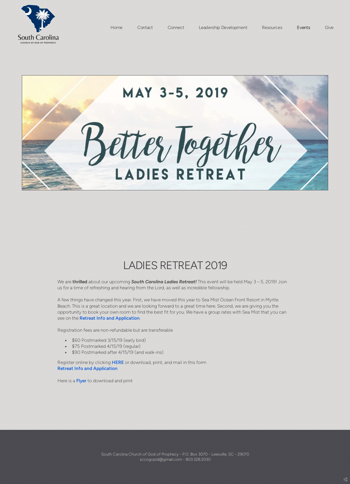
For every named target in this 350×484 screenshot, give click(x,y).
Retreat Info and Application (110, 318)
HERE (118, 362)
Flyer (81, 380)
